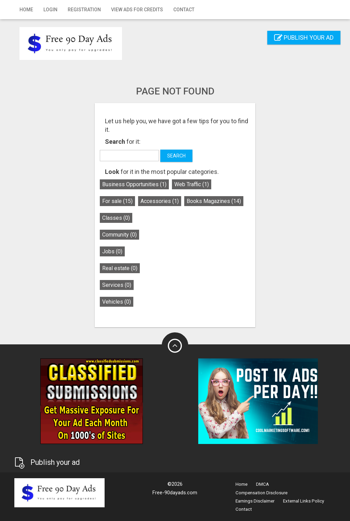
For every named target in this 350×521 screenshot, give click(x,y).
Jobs (112, 251)
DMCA (262, 484)
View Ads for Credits (137, 9)
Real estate (119, 268)
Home (26, 9)
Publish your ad (304, 37)
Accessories (159, 201)
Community (119, 234)
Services (116, 285)
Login (50, 9)
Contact (183, 9)
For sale (117, 201)
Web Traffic (191, 184)
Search (176, 155)
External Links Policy (303, 501)
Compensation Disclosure (261, 492)
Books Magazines (214, 201)
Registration (84, 9)
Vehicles (116, 301)
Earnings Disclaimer (254, 501)
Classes (116, 218)
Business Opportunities (134, 184)
